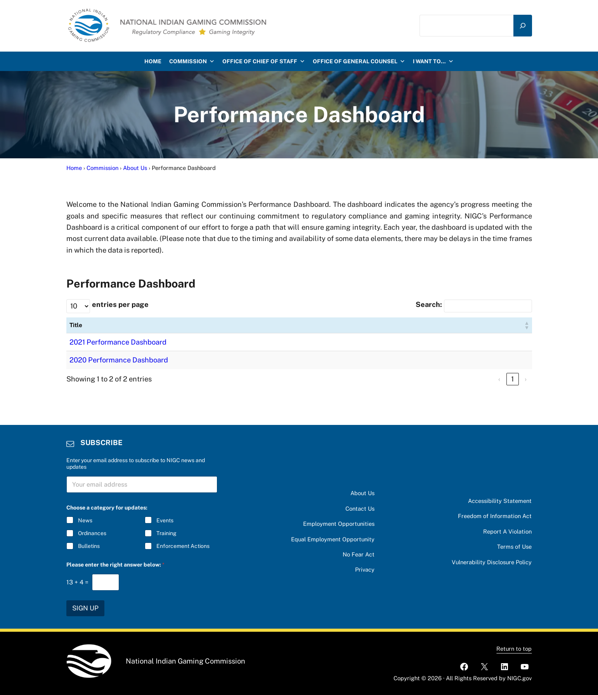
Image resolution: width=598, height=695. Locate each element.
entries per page (120, 304)
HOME (152, 61)
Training (166, 533)
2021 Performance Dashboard (117, 342)
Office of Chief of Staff (263, 61)
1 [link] (512, 379)
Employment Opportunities (338, 523)
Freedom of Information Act (495, 516)
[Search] (522, 25)
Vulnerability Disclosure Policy (492, 562)
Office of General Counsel (359, 61)
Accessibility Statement (500, 500)
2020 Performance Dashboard (118, 360)
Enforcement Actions (183, 546)
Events (164, 520)
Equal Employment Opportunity (332, 539)
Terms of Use (514, 546)
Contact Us (359, 508)
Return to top (514, 648)
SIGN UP (85, 608)
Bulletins (89, 546)
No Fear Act (358, 554)
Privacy (364, 569)
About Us (362, 493)
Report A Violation (507, 531)
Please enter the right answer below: (115, 565)
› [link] (526, 379)
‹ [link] (499, 379)
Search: (429, 304)
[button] (526, 325)
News (85, 520)
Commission (192, 61)
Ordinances (92, 533)
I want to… (433, 61)
